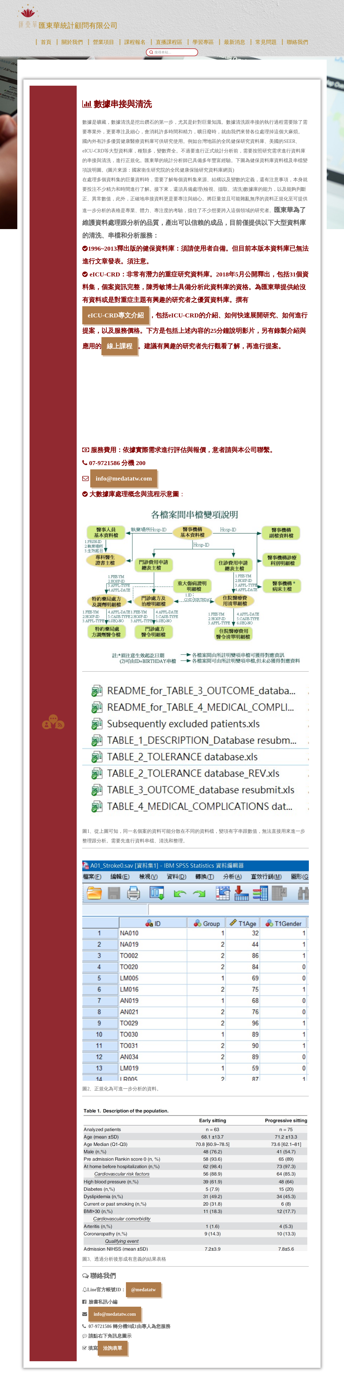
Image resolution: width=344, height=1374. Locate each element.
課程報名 (135, 42)
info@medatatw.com (124, 478)
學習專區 (203, 42)
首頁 (46, 42)
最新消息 (234, 42)
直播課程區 (169, 42)
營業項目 (103, 42)
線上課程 (119, 346)
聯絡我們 (297, 42)
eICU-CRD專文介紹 (116, 315)
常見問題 (266, 42)
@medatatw (143, 1289)
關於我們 (72, 42)
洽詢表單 (112, 1348)
